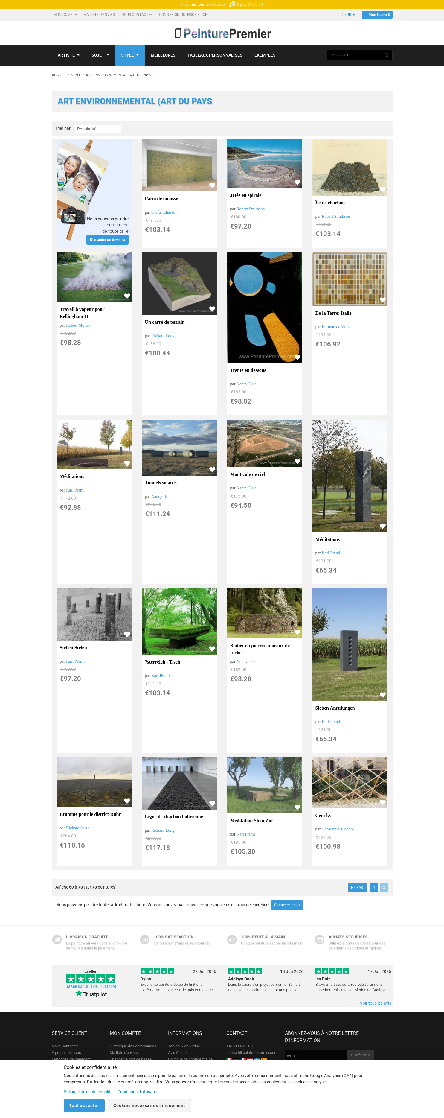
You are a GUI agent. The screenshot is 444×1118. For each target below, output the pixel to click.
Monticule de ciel (247, 474)
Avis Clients (178, 1052)
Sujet (100, 55)
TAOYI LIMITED (239, 1046)
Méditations (72, 476)
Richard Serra (77, 828)
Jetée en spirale (246, 195)
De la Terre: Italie (333, 313)
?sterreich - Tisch (162, 661)
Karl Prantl (75, 490)
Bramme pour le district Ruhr (90, 814)
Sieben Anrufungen (335, 708)
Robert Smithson (251, 209)
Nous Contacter (137, 15)
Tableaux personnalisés (214, 55)
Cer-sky (323, 815)
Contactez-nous (287, 905)
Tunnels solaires (161, 482)
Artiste (69, 55)
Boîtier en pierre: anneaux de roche (260, 649)
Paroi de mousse (161, 198)
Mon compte (66, 15)
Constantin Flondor (338, 829)
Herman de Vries (336, 327)
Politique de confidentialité (190, 1059)
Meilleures (163, 55)
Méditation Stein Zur (252, 820)
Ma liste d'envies (99, 15)
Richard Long (162, 336)
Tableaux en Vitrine (184, 1046)
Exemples (265, 55)
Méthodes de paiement (71, 1059)
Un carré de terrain (165, 322)
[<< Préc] (357, 887)
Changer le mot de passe (131, 1059)
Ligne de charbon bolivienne (174, 816)
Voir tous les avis (375, 1003)
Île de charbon (330, 202)
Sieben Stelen (73, 647)
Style (130, 55)
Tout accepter (84, 1105)
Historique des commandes (133, 1046)
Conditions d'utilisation (139, 1091)
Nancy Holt (246, 384)
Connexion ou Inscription (184, 15)
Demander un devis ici (107, 240)
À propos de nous (66, 1052)
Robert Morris (78, 325)
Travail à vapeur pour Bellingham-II (82, 313)
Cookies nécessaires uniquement (149, 1105)
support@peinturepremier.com (251, 1052)
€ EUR (348, 15)
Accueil (59, 75)
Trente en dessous (248, 370)
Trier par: (63, 128)
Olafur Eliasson (164, 212)
